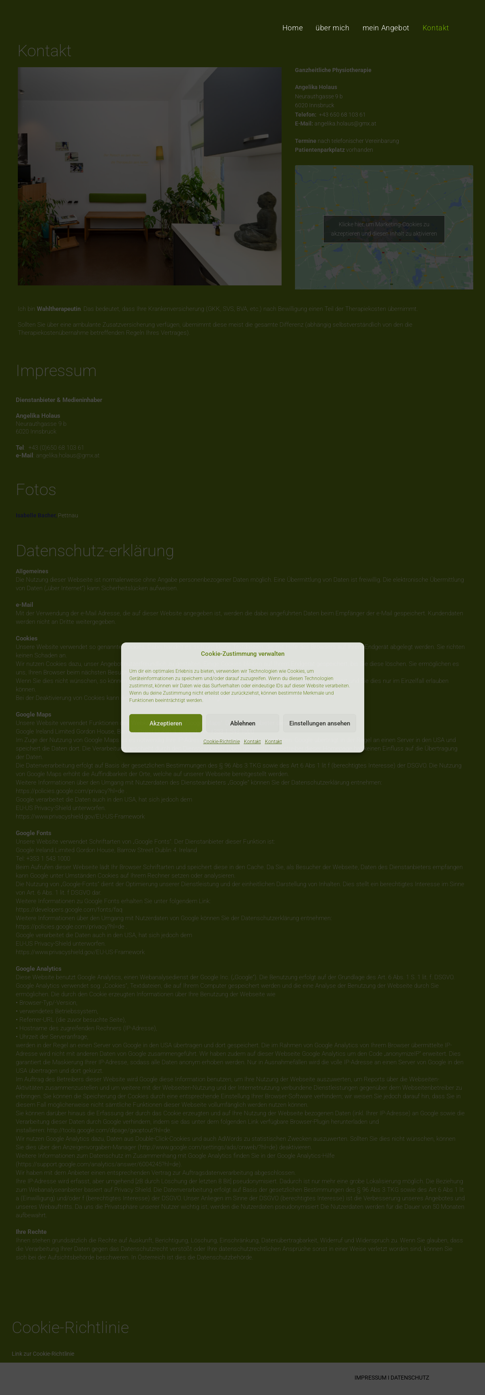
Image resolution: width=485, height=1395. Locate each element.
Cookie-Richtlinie (221, 741)
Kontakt (252, 741)
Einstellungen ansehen (319, 723)
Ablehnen (242, 723)
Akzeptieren (166, 723)
